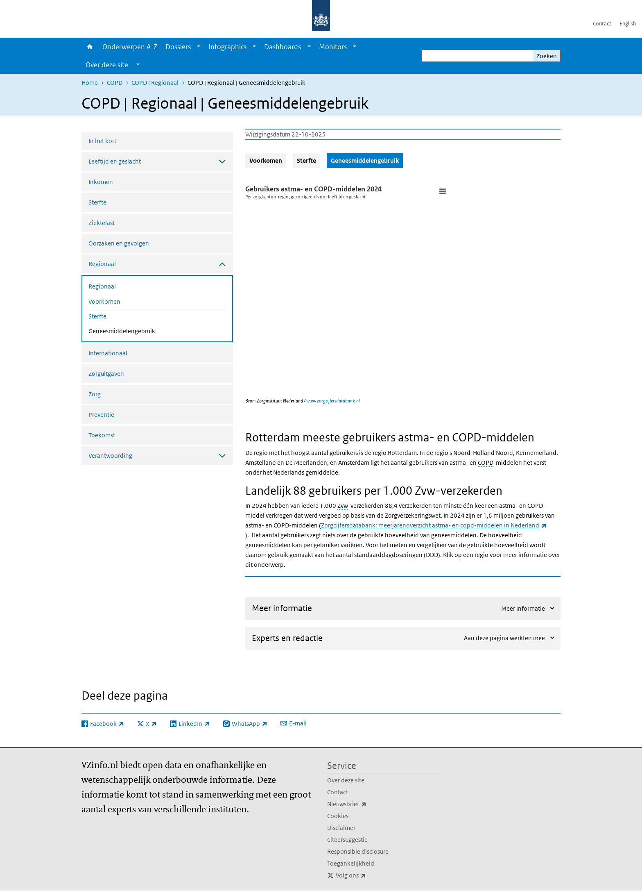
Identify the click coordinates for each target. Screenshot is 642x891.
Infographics (227, 46)
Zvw (342, 505)
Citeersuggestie (347, 839)
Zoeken (546, 56)
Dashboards (282, 46)
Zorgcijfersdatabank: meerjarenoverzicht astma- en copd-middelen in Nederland (434, 525)
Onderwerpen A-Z (129, 46)
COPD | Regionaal (155, 82)
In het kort (102, 141)
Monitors (333, 46)
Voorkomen (104, 301)
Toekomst (101, 435)
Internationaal (107, 353)
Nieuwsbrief (364, 804)
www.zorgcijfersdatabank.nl (333, 400)
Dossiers (178, 46)
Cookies (337, 816)
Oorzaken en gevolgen (118, 243)
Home (89, 47)
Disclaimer (341, 828)
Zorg (94, 394)
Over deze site (345, 780)
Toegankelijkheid (350, 863)
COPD (114, 82)
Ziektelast (101, 223)
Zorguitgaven (106, 373)
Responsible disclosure (358, 851)
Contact (602, 23)
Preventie (101, 414)
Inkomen (100, 182)
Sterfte (97, 202)
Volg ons (369, 875)
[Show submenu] (198, 47)
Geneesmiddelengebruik (143, 330)
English (627, 23)
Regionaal (102, 286)
